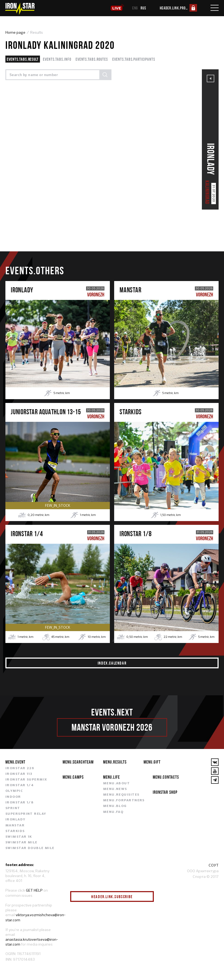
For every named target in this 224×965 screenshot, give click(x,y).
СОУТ (214, 865)
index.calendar (112, 663)
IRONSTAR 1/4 (19, 785)
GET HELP (34, 890)
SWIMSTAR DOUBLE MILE (30, 848)
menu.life (111, 777)
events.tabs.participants (133, 59)
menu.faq (113, 812)
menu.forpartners (124, 800)
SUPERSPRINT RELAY (25, 814)
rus (143, 8)
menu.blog (115, 806)
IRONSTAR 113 (18, 774)
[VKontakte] (215, 762)
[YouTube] (215, 771)
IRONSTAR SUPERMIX (26, 779)
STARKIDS (15, 831)
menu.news (115, 789)
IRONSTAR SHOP (165, 792)
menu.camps (73, 777)
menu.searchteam (78, 761)
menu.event (15, 761)
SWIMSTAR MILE (21, 842)
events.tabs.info (57, 59)
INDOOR (13, 797)
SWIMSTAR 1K (18, 837)
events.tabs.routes (92, 59)
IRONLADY (15, 819)
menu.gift (152, 761)
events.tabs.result (23, 59)
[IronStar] (20, 9)
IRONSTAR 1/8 (19, 802)
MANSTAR (15, 825)
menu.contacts (166, 777)
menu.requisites (121, 794)
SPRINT (12, 808)
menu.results (115, 761)
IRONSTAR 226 (19, 768)
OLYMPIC (14, 791)
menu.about (116, 783)
